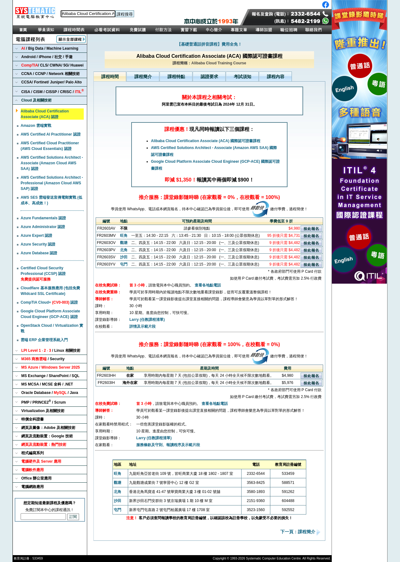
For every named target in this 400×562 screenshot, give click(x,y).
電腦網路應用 (32, 487)
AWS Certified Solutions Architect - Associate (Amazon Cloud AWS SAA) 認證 (52, 163)
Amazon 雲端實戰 (36, 125)
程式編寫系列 (32, 453)
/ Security (43, 359)
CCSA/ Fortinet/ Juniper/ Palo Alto (51, 82)
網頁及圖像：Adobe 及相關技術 (48, 427)
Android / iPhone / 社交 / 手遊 (46, 57)
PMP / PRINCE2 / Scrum (43, 402)
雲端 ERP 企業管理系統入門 (44, 340)
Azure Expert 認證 (36, 235)
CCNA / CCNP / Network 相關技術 (50, 74)
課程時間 (110, 76)
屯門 (124, 264)
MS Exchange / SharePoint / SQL (50, 376)
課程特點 (176, 76)
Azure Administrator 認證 (43, 227)
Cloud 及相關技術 (36, 100)
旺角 (124, 235)
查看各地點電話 (208, 285)
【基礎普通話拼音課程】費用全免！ (209, 44)
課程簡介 (143, 76)
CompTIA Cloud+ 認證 (49, 302)
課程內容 (275, 76)
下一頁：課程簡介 (298, 532)
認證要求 (209, 76)
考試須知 (242, 76)
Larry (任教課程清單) (147, 319)
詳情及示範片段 (142, 326)
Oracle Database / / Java (49, 392)
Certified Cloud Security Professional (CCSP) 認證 (43, 273)
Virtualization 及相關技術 (42, 411)
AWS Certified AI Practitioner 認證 (51, 134)
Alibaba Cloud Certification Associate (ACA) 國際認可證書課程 (205, 141)
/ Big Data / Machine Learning (49, 48)
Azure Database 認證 (39, 253)
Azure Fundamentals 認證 (43, 218)
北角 (124, 250)
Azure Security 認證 (38, 244)
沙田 (124, 257)
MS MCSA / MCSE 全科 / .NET (47, 384)
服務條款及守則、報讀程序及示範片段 (168, 445)
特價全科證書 (32, 419)
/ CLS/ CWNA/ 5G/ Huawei (52, 65)
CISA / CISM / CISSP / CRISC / (52, 91)
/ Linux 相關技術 (50, 350)
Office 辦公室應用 (36, 478)
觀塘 (124, 243)
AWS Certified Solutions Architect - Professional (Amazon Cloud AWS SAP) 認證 (52, 183)
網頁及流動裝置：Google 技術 (47, 436)
